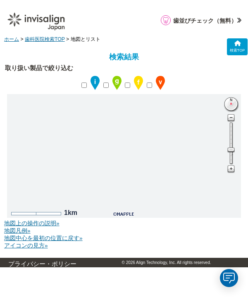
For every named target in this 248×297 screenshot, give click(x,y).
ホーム (11, 39)
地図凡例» (17, 231)
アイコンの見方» (26, 246)
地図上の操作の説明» (32, 223)
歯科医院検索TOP (45, 39)
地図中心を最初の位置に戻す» (43, 238)
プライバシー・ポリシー (42, 264)
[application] (229, 278)
